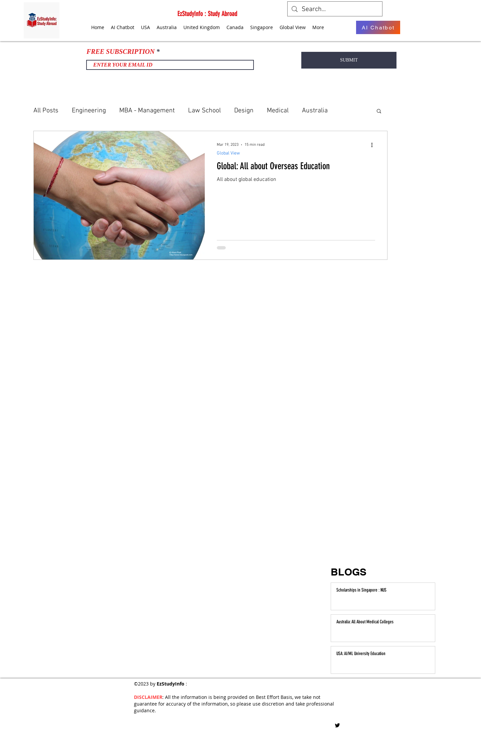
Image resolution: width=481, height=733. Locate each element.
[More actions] (374, 145)
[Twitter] (337, 725)
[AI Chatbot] (378, 27)
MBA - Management (147, 111)
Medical (278, 111)
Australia (315, 111)
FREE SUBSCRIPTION (121, 51)
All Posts (45, 111)
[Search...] (335, 9)
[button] (379, 111)
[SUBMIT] (348, 60)
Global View (228, 153)
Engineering (89, 111)
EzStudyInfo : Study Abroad (207, 14)
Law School (204, 111)
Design (244, 111)
